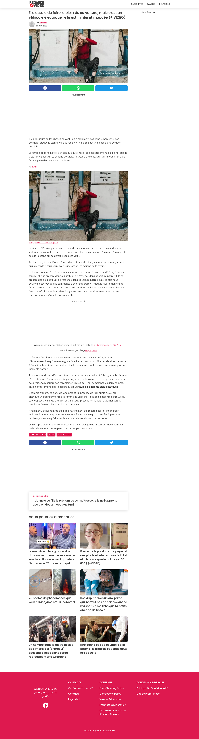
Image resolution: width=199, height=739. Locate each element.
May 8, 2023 (91, 350)
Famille (151, 4)
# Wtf (51, 434)
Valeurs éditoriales (110, 699)
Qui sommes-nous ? (80, 688)
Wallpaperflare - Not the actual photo (43, 242)
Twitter (35, 166)
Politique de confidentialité (152, 688)
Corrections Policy (110, 693)
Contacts (73, 693)
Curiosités (137, 4)
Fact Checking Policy (112, 688)
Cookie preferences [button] (148, 693)
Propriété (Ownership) (113, 705)
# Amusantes (37, 434)
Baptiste (43, 22)
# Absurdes (64, 434)
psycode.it (74, 699)
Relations (164, 4)
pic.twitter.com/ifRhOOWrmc (108, 344)
